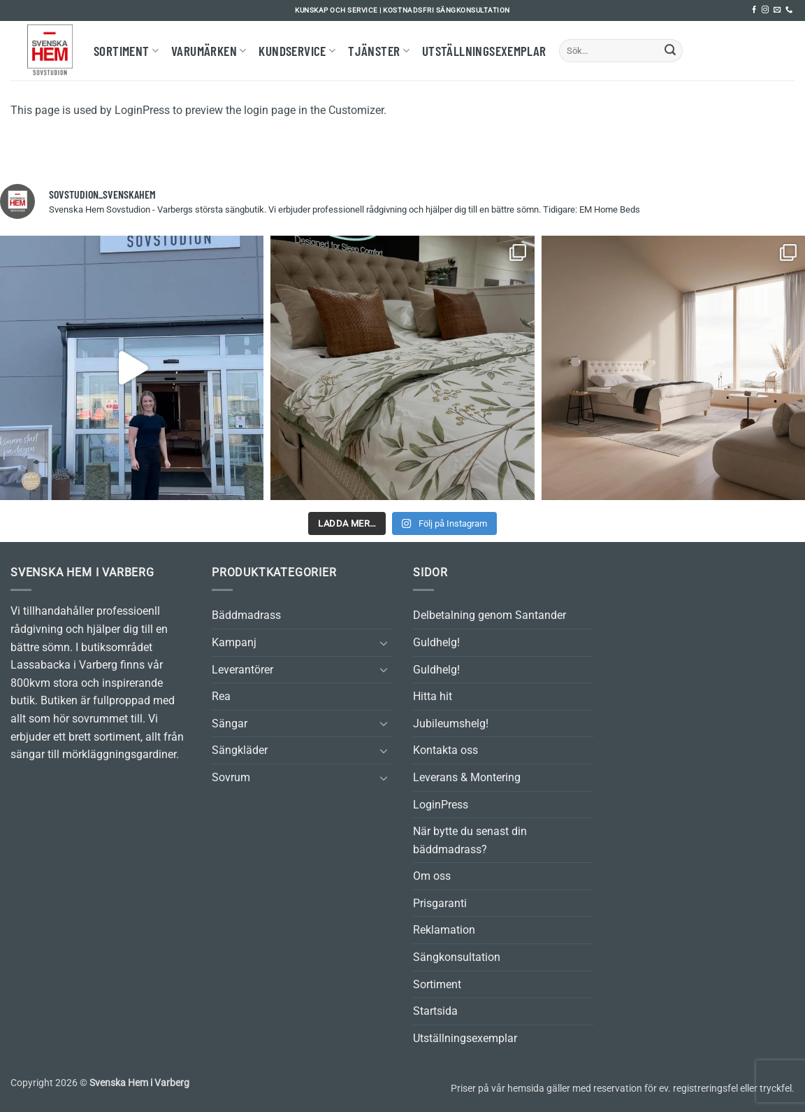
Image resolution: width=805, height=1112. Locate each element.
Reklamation (444, 929)
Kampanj (234, 642)
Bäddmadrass (246, 615)
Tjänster (378, 51)
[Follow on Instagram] (765, 10)
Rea (221, 696)
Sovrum (231, 777)
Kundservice (297, 51)
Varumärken (208, 51)
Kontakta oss (445, 750)
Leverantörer (242, 669)
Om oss (432, 876)
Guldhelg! (436, 642)
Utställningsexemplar (484, 51)
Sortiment (126, 51)
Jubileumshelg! (450, 723)
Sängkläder (240, 750)
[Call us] (788, 10)
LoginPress (440, 804)
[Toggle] (383, 642)
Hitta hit (432, 696)
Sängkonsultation (456, 957)
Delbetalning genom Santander (489, 615)
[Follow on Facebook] (753, 10)
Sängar (229, 723)
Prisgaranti (440, 903)
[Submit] (670, 51)
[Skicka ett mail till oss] (777, 10)
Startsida (435, 1011)
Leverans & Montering (467, 777)
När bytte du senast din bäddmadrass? (470, 840)
